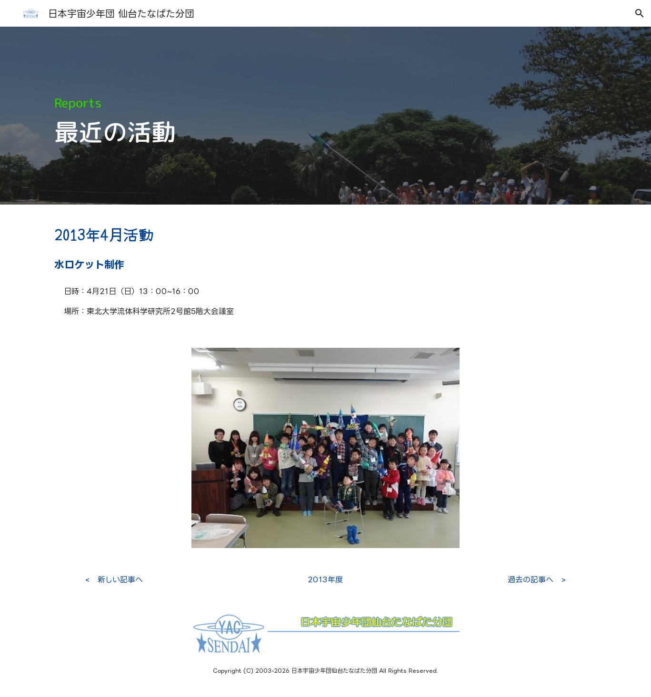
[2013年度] (325, 579)
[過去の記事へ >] (536, 579)
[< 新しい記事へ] (113, 579)
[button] (639, 13)
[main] (325, 116)
